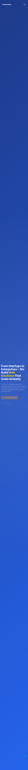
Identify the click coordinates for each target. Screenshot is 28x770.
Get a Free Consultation (9, 401)
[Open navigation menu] (24, 4)
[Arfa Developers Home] (6, 4)
